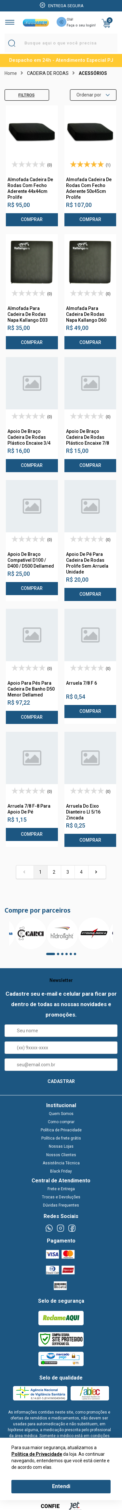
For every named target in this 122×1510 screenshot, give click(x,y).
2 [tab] (60, 956)
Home (11, 73)
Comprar (32, 219)
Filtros (21, 95)
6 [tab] (77, 956)
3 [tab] (64, 956)
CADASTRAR (61, 1081)
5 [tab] (73, 956)
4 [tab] (68, 956)
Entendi (61, 1486)
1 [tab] (49, 956)
